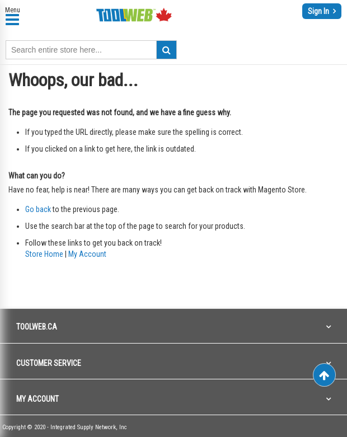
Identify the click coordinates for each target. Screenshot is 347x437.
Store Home (44, 254)
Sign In (319, 11)
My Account (87, 254)
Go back (38, 209)
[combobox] (91, 49)
